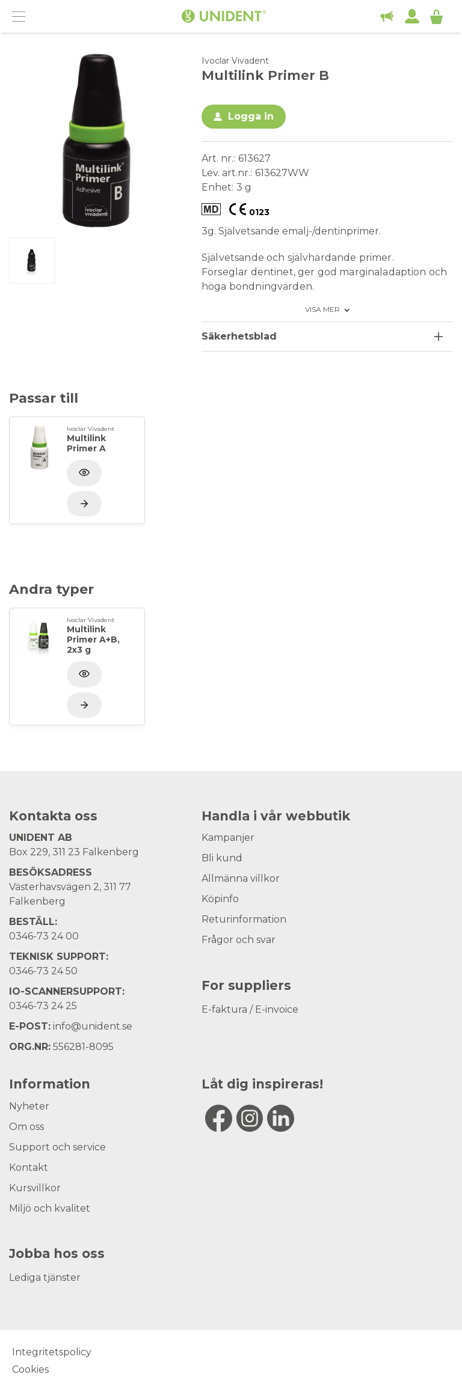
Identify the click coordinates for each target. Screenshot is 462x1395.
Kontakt (28, 1167)
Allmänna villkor (241, 878)
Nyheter (29, 1106)
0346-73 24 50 (43, 971)
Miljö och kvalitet (49, 1208)
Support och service (57, 1147)
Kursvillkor (35, 1188)
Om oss (26, 1126)
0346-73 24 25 (43, 1006)
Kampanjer (228, 837)
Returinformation (244, 919)
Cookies (30, 1369)
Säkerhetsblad (239, 336)
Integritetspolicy (51, 1352)
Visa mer (322, 309)
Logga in (251, 116)
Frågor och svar (239, 939)
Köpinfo (220, 899)
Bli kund (222, 858)
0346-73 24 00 (44, 936)
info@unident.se (92, 1026)
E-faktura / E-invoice (250, 1009)
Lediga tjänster (45, 1277)
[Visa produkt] (84, 503)
